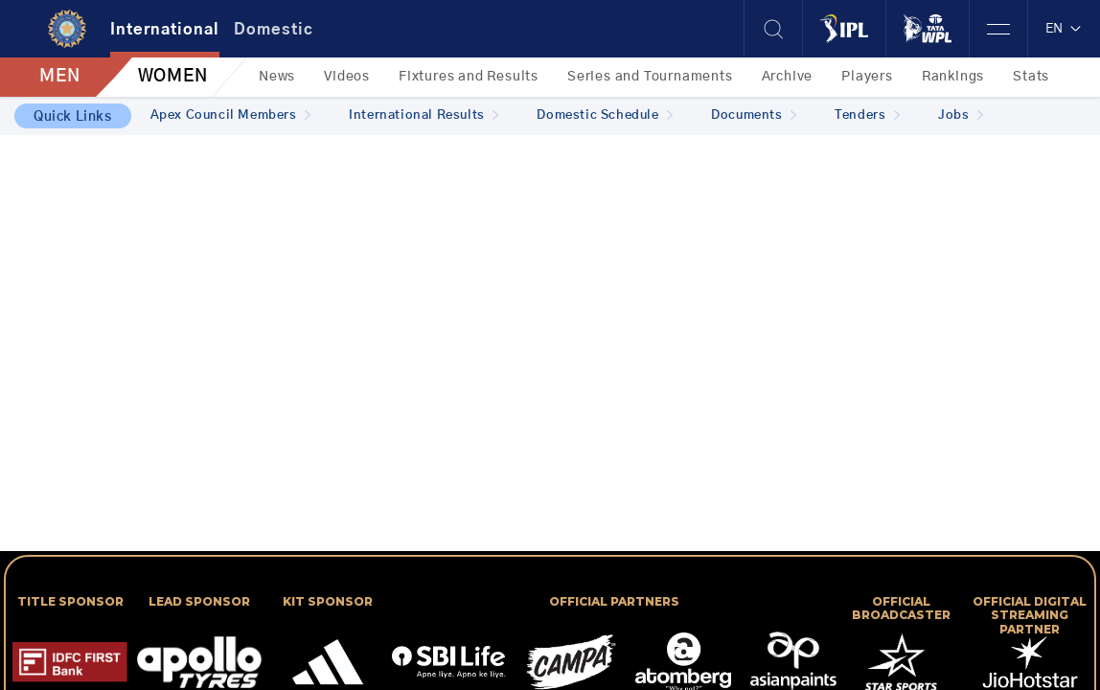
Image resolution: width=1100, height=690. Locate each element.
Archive (788, 76)
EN (1064, 28)
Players (867, 76)
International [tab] (164, 29)
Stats (1031, 76)
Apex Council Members (230, 115)
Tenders (867, 115)
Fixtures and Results (469, 76)
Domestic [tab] (273, 29)
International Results (423, 115)
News (277, 76)
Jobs (960, 115)
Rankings (953, 76)
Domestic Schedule (605, 115)
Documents (753, 115)
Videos (347, 76)
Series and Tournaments (650, 76)
